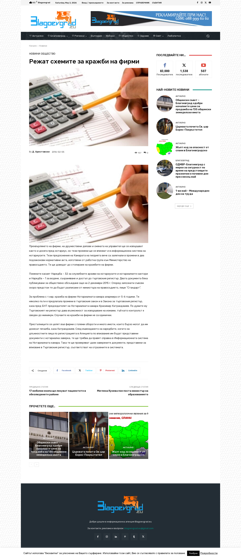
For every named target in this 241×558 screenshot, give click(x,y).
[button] (208, 36)
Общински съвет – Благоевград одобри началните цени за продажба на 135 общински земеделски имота (48, 448)
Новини (43, 45)
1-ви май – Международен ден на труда (192, 192)
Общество (48, 54)
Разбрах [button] (193, 553)
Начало (33, 45)
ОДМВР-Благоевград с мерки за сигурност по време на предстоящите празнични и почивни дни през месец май (192, 170)
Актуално (48, 438)
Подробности (209, 553)
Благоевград (182, 161)
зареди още (184, 205)
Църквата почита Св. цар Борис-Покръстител (88, 453)
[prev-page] (31, 464)
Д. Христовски (41, 152)
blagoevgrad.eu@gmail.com (139, 528)
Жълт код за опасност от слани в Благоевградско (128, 453)
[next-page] (37, 464)
